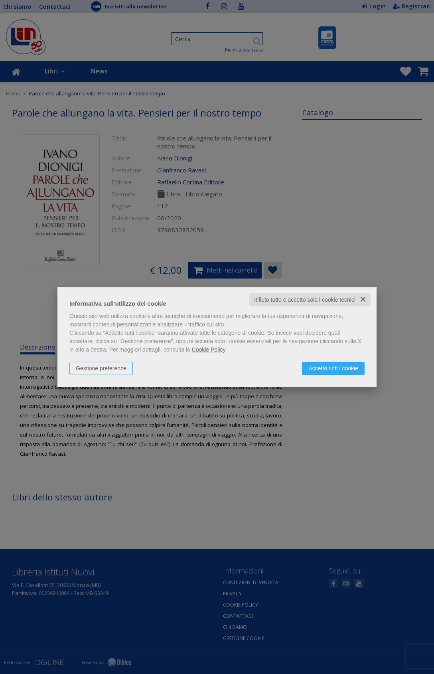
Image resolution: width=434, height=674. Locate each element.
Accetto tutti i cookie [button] (333, 368)
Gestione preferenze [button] (101, 368)
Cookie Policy (208, 349)
